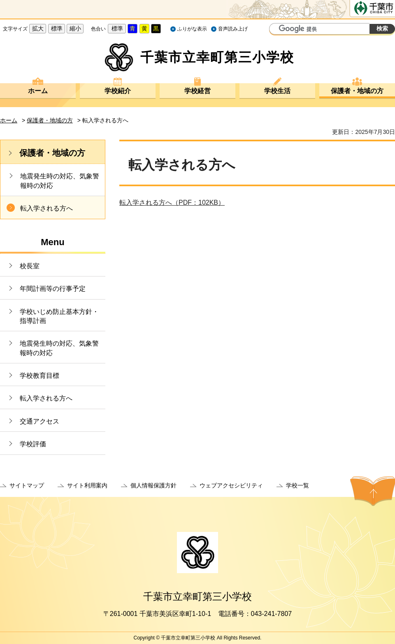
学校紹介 (118, 90)
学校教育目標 (39, 375)
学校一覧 (297, 485)
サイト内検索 (276, 30)
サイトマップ (26, 485)
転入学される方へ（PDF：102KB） (172, 202)
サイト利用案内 (87, 485)
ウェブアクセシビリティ (231, 485)
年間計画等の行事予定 (53, 288)
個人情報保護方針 (153, 485)
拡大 (38, 28)
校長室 (30, 265)
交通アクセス (39, 421)
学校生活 (277, 90)
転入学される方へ (46, 208)
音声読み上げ (233, 29)
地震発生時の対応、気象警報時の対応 (59, 181)
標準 (57, 28)
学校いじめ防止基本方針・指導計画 (59, 316)
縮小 (75, 28)
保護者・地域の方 (357, 90)
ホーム (38, 90)
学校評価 (33, 443)
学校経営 (197, 90)
